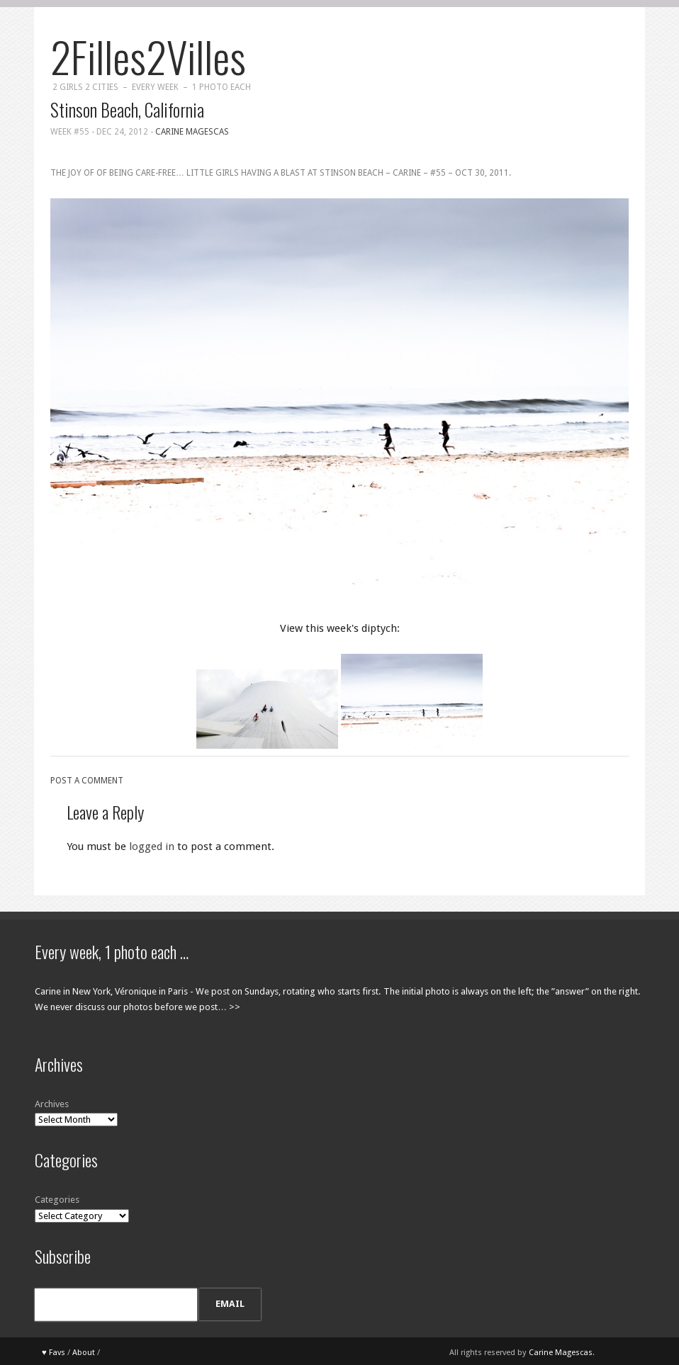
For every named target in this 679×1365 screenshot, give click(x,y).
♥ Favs (53, 1352)
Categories (57, 1199)
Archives (52, 1104)
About (83, 1352)
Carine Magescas (192, 132)
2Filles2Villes (148, 55)
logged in (151, 846)
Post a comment (86, 781)
